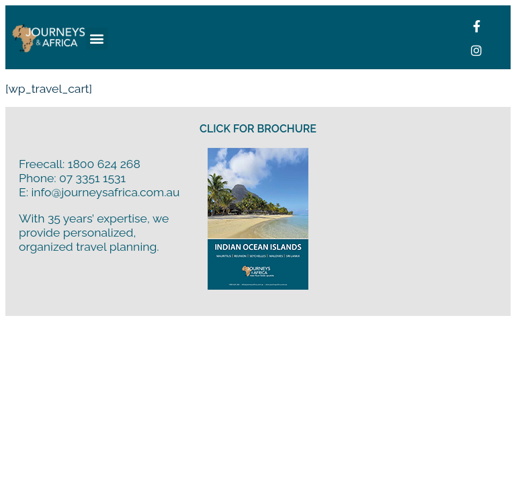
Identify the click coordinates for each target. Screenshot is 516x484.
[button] (97, 39)
